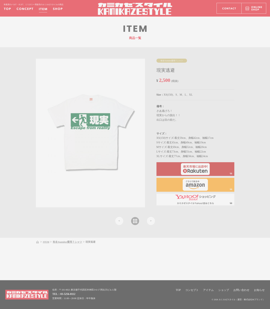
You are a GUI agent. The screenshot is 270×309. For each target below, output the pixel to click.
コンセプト (192, 290)
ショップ (223, 290)
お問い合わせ (241, 290)
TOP (178, 290)
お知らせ (259, 290)
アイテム (208, 290)
